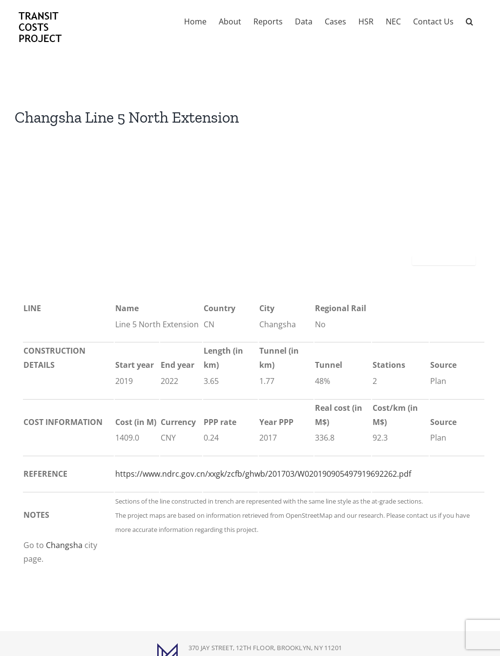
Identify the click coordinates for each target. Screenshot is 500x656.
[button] (469, 20)
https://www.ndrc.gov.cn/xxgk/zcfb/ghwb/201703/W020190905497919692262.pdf (263, 473)
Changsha (64, 545)
